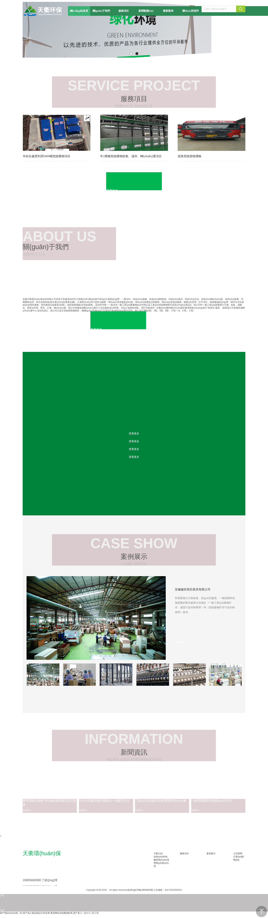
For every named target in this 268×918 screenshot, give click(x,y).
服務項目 (184, 853)
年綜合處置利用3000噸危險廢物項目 (46, 156)
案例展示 (211, 853)
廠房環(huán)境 (161, 860)
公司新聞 (237, 853)
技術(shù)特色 (161, 856)
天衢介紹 (158, 853)
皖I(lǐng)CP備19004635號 (140, 890)
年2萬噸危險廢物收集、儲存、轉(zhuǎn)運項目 (131, 156)
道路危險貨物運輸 (189, 156)
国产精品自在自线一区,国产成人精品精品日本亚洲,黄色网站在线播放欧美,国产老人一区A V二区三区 (49, 913)
